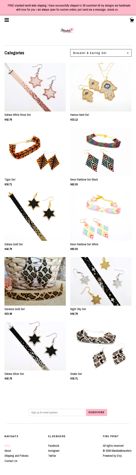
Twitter (52, 456)
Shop (7, 446)
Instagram (53, 451)
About (7, 451)
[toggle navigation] (6, 20)
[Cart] (132, 21)
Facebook (53, 446)
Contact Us (10, 461)
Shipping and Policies (16, 456)
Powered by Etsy (112, 456)
